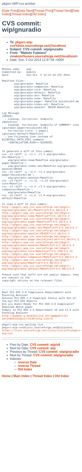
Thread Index (20, 14)
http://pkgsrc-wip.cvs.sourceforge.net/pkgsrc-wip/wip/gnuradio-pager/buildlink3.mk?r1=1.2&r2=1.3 (40, 272)
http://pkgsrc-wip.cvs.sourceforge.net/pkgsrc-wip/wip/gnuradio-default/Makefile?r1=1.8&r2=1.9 (38, 307)
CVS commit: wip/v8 (45, 398)
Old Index (38, 14)
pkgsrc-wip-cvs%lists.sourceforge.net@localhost (38, 44)
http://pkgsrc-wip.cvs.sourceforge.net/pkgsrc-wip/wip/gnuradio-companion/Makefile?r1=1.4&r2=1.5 (39, 293)
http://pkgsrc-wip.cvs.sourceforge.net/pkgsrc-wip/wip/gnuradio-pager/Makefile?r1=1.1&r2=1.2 (36, 251)
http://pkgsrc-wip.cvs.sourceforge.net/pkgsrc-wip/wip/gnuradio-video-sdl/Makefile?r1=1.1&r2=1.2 (39, 258)
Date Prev (10, 10)
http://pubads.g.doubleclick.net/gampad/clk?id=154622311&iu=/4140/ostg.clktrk (35, 367)
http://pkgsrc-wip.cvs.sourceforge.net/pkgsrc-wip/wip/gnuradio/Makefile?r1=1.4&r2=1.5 (36, 300)
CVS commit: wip (43, 401)
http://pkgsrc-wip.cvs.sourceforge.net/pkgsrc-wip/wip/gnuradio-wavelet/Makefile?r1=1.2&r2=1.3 (38, 279)
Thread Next (62, 10)
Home (6, 429)
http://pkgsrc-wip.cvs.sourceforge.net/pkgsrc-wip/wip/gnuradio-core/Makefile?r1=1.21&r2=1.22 (37, 286)
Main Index (21, 429)
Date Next (26, 10)
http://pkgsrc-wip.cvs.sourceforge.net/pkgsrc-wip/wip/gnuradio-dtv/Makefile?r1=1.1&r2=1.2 (36, 236)
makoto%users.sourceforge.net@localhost (44, 56)
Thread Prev (43, 10)
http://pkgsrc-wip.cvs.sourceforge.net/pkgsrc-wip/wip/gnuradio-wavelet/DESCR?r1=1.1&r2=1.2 (36, 265)
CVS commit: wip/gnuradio (59, 405)
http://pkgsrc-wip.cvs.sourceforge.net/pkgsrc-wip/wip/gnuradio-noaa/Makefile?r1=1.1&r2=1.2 (36, 243)
